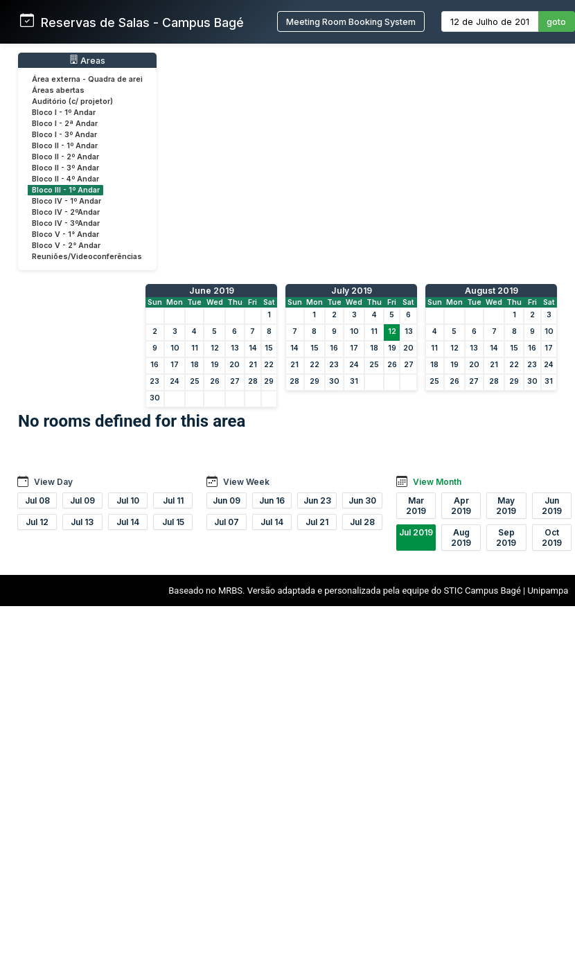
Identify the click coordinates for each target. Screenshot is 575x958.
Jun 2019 (552, 505)
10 (174, 348)
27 (235, 381)
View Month (437, 482)
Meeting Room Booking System (351, 22)
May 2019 (506, 505)
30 (155, 397)
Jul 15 (173, 522)
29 (269, 381)
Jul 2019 (416, 532)
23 (154, 381)
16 (154, 364)
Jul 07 (226, 522)
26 (215, 381)
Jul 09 (82, 500)
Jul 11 (173, 500)
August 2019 (491, 290)
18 (195, 364)
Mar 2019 (416, 505)
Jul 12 (37, 522)
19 (215, 364)
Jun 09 (226, 500)
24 (174, 381)
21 (253, 364)
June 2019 (211, 290)
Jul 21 (317, 522)
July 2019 (351, 290)
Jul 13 (82, 522)
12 (215, 348)
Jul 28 (362, 522)
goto (556, 22)
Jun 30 (362, 500)
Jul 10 (127, 500)
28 (253, 381)
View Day (53, 482)
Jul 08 (37, 500)
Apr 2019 (461, 505)
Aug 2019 (461, 537)
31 (354, 381)
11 (194, 348)
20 (234, 364)
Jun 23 (317, 500)
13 (235, 348)
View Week (246, 482)
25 (195, 381)
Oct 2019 (552, 537)
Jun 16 (272, 500)
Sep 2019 (506, 537)
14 (253, 348)
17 (174, 364)
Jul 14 (127, 522)
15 (269, 348)
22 (269, 364)
